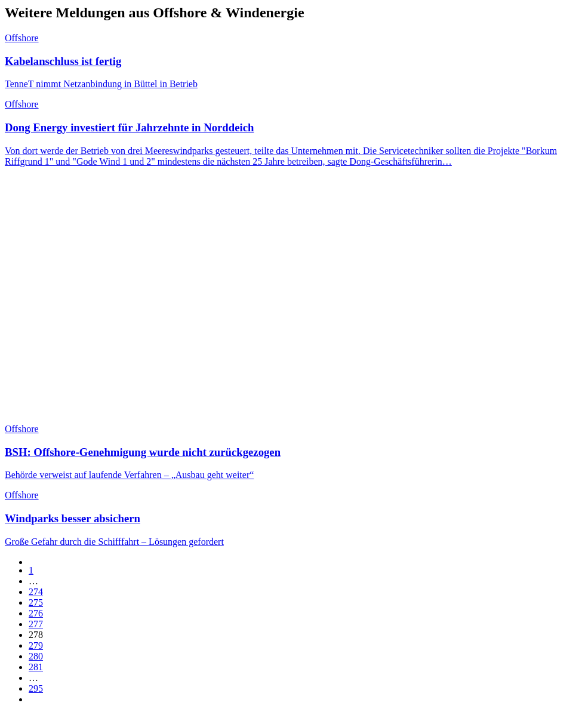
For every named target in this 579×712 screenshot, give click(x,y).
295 (36, 688)
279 (36, 645)
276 (36, 613)
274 (36, 592)
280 (36, 656)
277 (36, 624)
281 (36, 667)
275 (36, 602)
